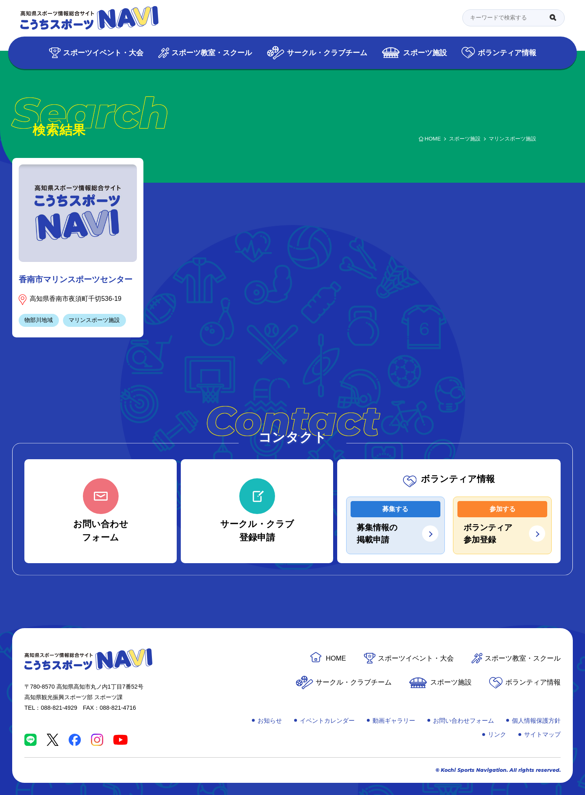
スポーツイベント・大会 (103, 52)
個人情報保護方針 (536, 720)
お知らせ (270, 720)
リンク (497, 734)
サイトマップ (542, 734)
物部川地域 (38, 320)
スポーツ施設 (425, 52)
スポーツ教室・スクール (211, 52)
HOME (336, 658)
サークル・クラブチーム (327, 52)
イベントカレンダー (327, 720)
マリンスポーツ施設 (94, 320)
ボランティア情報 (507, 52)
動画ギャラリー (394, 720)
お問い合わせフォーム (463, 720)
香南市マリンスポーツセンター (75, 279)
